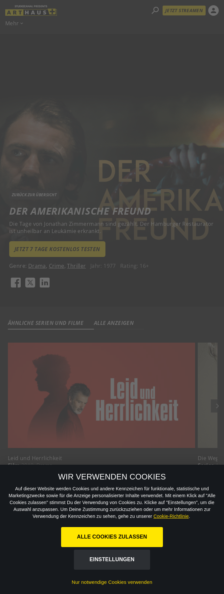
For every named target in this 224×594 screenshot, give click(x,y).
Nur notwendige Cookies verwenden (112, 582)
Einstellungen (112, 559)
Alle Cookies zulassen (112, 537)
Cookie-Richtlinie (171, 516)
